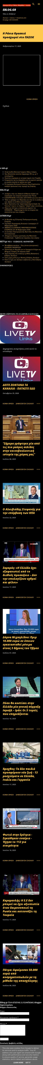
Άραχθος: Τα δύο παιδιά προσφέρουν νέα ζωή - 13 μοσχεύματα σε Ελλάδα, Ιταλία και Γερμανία (20, 774)
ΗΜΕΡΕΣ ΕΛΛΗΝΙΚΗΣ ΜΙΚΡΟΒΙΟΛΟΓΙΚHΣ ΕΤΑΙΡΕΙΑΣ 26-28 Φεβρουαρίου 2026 (20, 229)
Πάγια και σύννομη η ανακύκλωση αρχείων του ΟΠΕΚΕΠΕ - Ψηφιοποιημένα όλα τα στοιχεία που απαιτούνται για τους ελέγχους (21, 210)
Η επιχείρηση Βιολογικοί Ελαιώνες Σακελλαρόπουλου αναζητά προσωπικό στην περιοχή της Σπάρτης (22, 185)
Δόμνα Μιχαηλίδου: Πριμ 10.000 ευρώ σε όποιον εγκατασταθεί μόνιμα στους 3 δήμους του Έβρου (21, 642)
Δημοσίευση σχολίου (25, 403)
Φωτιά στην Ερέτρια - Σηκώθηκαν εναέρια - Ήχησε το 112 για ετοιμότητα (17, 840)
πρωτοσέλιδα (14, 312)
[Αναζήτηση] (33, 4)
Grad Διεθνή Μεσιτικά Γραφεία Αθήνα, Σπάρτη (20, 172)
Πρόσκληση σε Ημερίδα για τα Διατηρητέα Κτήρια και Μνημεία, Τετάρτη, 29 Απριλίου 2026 (23, 250)
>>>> (38, 403)
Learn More (18, 1063)
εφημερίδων (22, 312)
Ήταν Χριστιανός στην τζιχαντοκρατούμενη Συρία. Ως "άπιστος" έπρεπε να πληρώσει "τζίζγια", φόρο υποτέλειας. (24, 205)
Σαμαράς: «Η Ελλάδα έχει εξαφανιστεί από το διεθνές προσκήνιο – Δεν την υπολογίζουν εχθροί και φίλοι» (20, 575)
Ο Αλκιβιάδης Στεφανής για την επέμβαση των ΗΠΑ (21, 511)
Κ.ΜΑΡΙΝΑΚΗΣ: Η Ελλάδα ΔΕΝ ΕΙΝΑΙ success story (24, 198)
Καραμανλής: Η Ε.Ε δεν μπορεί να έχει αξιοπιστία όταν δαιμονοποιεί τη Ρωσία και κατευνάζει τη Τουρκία (21, 908)
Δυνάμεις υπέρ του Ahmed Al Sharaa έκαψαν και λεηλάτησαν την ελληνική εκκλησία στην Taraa (21, 195)
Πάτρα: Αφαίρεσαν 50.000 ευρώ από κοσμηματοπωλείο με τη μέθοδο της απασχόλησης (20, 975)
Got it (28, 1063)
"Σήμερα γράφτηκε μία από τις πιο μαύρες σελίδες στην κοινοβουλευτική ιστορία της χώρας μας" (21, 449)
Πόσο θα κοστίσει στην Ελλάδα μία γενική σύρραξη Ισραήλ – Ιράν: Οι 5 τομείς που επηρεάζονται (21, 708)
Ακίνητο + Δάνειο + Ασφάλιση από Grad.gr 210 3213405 (14, 19)
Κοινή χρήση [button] (32, 99)
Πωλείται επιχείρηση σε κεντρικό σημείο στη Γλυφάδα (23, 178)
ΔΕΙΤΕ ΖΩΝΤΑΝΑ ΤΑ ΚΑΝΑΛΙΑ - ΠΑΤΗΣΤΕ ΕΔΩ (19, 386)
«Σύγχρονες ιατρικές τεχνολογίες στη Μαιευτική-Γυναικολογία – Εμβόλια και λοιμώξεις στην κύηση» (22, 237)
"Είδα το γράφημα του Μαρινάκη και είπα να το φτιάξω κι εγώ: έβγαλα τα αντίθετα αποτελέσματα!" (24, 201)
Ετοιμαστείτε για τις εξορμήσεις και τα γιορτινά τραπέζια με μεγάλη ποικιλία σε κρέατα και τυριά (23, 181)
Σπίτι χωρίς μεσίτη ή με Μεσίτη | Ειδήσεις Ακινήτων (22, 258)
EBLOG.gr (9, 10)
